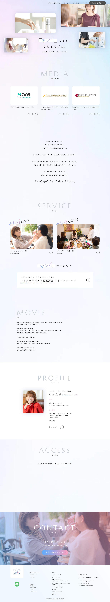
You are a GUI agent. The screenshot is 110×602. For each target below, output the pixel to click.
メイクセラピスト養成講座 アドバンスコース (55, 280)
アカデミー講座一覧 (82, 575)
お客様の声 (76, 3)
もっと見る (53, 427)
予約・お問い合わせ (97, 3)
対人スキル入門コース (84, 583)
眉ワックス (54, 589)
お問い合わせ (33, 592)
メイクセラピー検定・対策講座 (86, 585)
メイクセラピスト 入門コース (86, 581)
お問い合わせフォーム (55, 552)
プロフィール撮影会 (57, 591)
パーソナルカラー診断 (57, 587)
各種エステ (54, 594)
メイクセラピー (56, 577)
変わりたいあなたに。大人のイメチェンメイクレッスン (60, 580)
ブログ (85, 3)
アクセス (32, 577)
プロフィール (33, 575)
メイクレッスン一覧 (56, 575)
